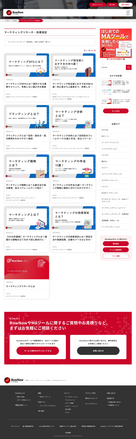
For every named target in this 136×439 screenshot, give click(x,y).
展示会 (104, 161)
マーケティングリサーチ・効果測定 (27, 97)
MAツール (105, 136)
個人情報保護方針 (28, 426)
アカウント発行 (90, 393)
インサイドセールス (109, 148)
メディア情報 (69, 403)
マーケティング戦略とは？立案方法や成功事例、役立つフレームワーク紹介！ (26, 186)
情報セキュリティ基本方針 (68, 426)
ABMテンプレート (45, 397)
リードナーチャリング (110, 142)
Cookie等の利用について (46, 426)
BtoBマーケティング (12, 97)
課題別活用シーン (21, 405)
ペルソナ (105, 186)
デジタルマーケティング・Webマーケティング (77, 97)
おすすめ (105, 130)
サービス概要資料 (116, 250)
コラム (8, 94)
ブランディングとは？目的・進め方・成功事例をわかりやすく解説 (26, 137)
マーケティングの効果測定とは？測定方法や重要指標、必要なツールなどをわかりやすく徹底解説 (72, 238)
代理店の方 (110, 398)
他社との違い (21, 397)
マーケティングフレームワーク (61, 148)
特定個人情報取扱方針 (88, 426)
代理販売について (113, 405)
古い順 (93, 50)
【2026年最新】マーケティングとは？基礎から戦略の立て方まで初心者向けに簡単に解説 (26, 238)
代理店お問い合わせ (114, 402)
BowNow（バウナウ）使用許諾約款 (112, 426)
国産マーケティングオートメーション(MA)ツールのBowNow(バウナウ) (46, 380)
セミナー (105, 167)
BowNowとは (20, 393)
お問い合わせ (98, 350)
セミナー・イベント (71, 406)
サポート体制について (24, 400)
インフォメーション (71, 397)
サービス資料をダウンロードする (37, 350)
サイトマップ (15, 426)
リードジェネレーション (111, 226)
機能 (39, 393)
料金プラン (42, 402)
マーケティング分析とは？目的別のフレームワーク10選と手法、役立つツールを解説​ (72, 137)
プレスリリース (70, 400)
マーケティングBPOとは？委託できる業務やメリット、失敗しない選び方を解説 (26, 85)
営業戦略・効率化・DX (110, 220)
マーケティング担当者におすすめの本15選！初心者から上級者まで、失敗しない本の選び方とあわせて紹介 (72, 85)
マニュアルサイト (91, 404)
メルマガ (105, 155)
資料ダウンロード (91, 398)
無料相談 (116, 244)
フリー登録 (116, 256)
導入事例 (41, 411)
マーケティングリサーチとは (20, 286)
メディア (67, 393)
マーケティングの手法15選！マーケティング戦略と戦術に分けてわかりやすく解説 (72, 186)
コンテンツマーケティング (112, 174)
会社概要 (68, 432)
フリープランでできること (48, 406)
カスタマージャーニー (110, 180)
